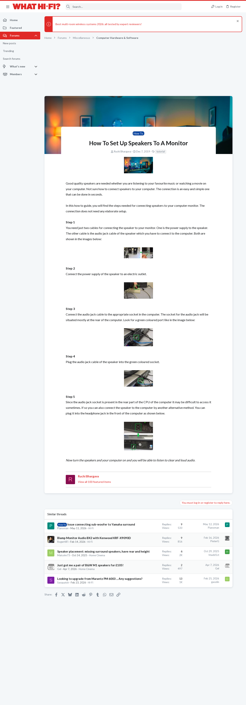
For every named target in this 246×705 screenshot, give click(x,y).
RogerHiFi (62, 566)
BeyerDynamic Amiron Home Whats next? (216, 429)
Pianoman (62, 548)
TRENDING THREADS (197, 213)
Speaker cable (199, 240)
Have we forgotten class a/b (208, 340)
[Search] (124, 6)
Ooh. (194, 259)
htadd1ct (161, 579)
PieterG (162, 562)
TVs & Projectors (200, 477)
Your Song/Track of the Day (207, 296)
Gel (59, 609)
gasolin (163, 622)
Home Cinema (87, 609)
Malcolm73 (63, 588)
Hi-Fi (91, 548)
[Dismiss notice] (237, 22)
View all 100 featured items (77, 498)
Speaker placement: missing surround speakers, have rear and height (79, 580)
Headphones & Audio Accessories (210, 436)
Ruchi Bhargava (96, 151)
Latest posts (193, 361)
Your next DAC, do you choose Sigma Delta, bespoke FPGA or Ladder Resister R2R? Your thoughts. (215, 318)
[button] (8, 6)
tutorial (134, 151)
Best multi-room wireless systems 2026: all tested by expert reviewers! (99, 24)
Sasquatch (63, 626)
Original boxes (199, 222)
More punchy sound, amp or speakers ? (214, 384)
